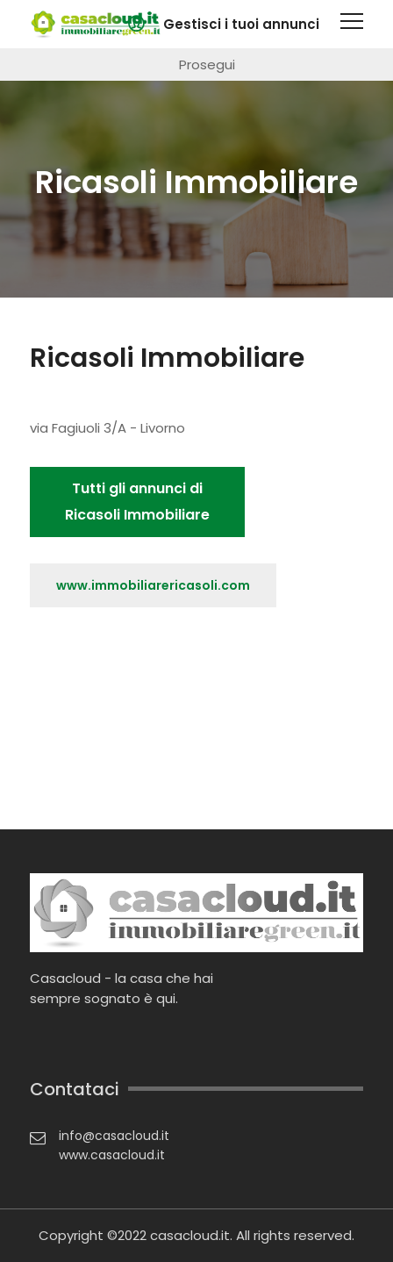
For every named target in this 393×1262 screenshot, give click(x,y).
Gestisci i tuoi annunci (241, 24)
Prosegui (207, 64)
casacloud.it (190, 1235)
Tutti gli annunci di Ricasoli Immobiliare (137, 501)
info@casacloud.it (114, 1135)
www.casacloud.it (112, 1155)
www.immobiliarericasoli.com (153, 585)
